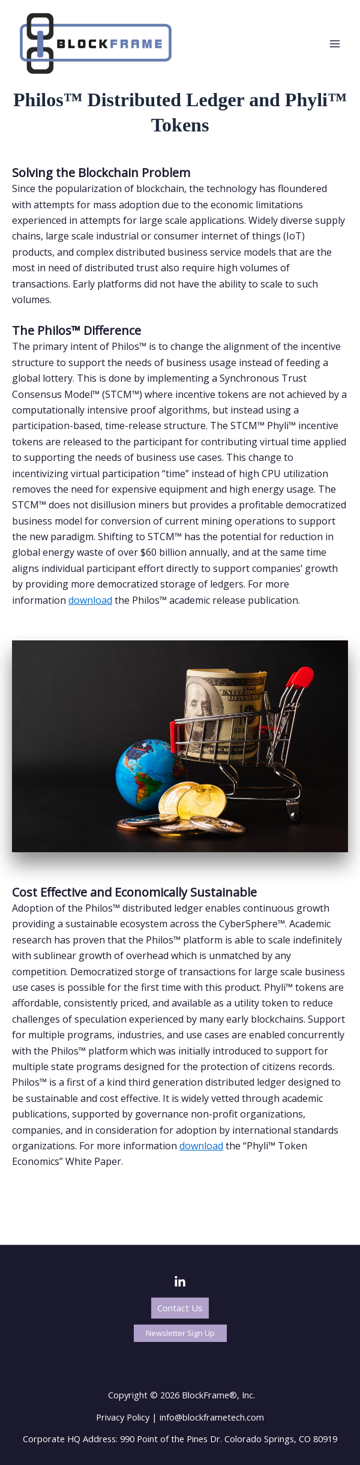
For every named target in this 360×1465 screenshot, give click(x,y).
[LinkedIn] (180, 1282)
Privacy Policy (122, 1417)
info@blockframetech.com (212, 1417)
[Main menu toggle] (335, 44)
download (90, 600)
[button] (180, 1308)
